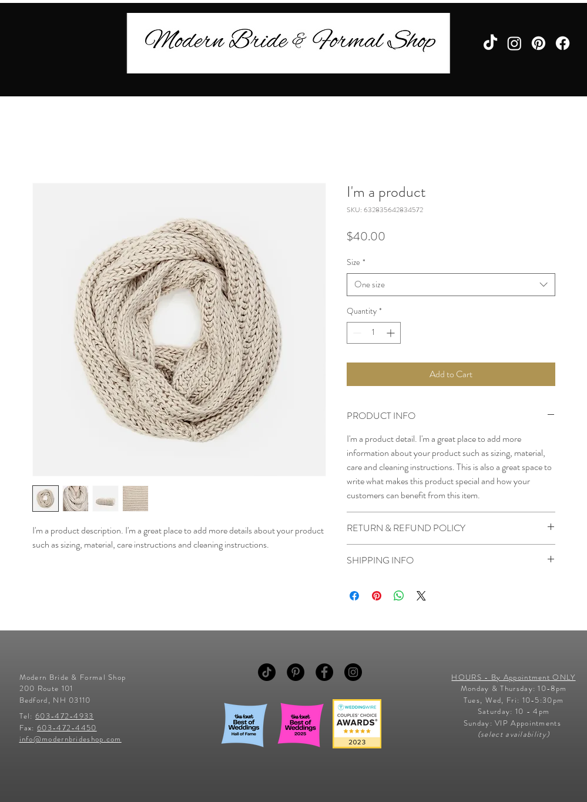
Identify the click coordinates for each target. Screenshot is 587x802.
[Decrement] (355, 333)
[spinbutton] (373, 333)
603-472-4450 (67, 727)
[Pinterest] (538, 43)
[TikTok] (490, 43)
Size (356, 262)
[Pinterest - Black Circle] (295, 672)
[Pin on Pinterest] (377, 596)
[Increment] (391, 333)
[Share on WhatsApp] (399, 596)
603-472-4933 (64, 716)
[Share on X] (421, 596)
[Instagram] (514, 43)
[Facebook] (563, 43)
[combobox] (451, 284)
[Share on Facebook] (354, 596)
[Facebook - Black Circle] (324, 672)
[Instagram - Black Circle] (353, 672)
